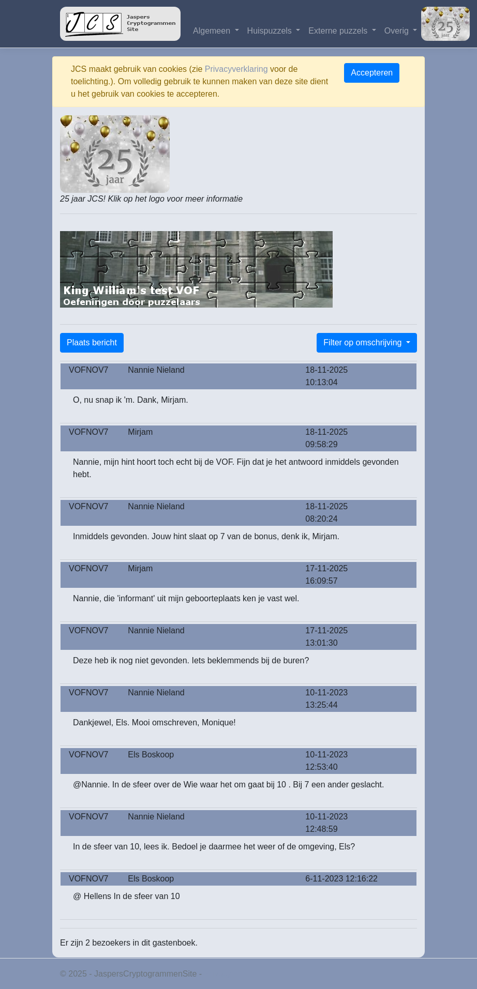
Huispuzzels (270, 30)
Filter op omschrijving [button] (363, 342)
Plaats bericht (92, 342)
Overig (397, 30)
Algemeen (213, 30)
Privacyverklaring (236, 69)
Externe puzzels (338, 30)
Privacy (217, 973)
